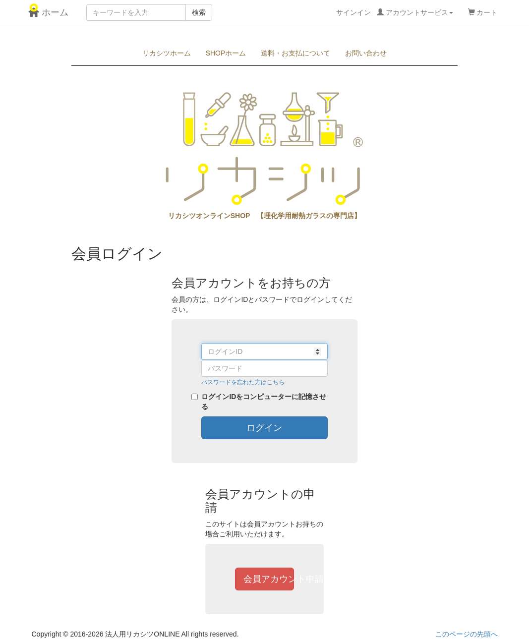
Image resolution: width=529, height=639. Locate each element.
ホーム (50, 12)
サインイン (394, 12)
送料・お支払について (295, 53)
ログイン (264, 428)
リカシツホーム (166, 53)
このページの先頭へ (466, 634)
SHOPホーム (226, 53)
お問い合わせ (366, 53)
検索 (199, 12)
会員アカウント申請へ (268, 579)
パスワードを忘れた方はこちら (243, 382)
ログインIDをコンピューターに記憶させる (263, 401)
